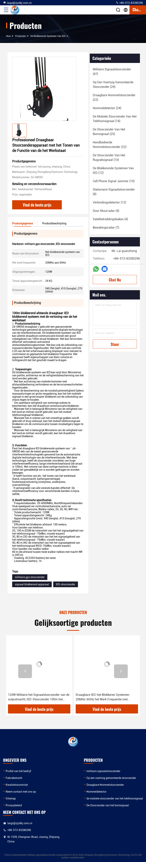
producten (20, 36)
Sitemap (11, 798)
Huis (8, 36)
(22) (114, 97)
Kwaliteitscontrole (17, 784)
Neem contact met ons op (21, 791)
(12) (113, 170)
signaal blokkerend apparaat (32, 584)
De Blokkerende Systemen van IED (47, 36)
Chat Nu (115, 280)
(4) (106, 211)
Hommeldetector (96, 791)
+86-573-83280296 (129, 2)
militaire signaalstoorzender (103, 771)
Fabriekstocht (14, 777)
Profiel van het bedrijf (18, 771)
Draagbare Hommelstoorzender (105, 784)
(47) (112, 72)
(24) (107, 108)
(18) (114, 119)
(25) (109, 132)
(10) (109, 157)
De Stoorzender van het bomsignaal (107, 805)
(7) (106, 227)
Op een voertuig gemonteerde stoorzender (111, 777)
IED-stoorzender (65, 584)
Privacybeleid (14, 805)
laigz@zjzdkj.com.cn (17, 2)
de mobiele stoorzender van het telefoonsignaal (114, 798)
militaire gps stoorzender (30, 577)
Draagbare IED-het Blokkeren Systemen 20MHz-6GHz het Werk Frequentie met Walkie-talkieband (102, 697)
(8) (114, 192)
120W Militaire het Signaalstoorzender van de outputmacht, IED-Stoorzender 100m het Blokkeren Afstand (38, 697)
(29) (113, 84)
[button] (25, 671)
